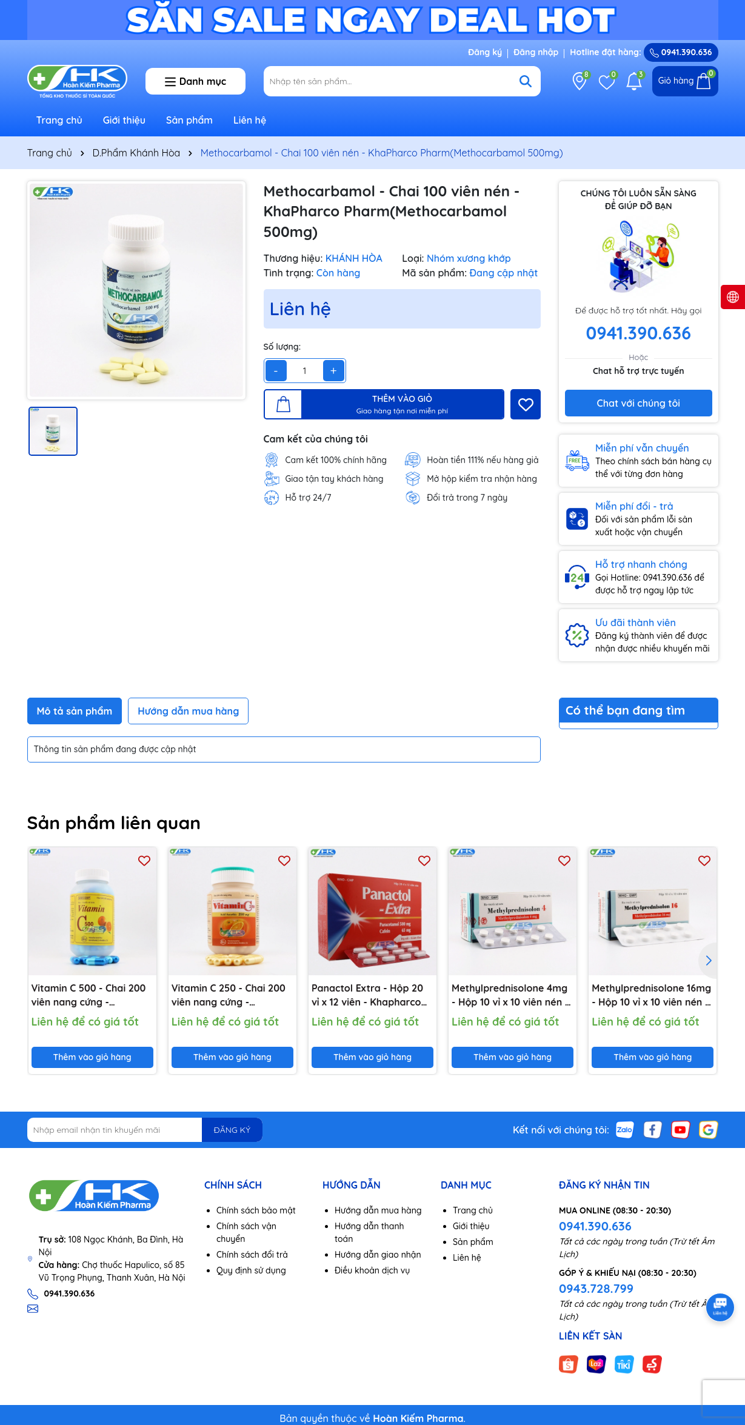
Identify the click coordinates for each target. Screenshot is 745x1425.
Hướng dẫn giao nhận (378, 1254)
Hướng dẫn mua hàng (378, 1210)
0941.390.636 (595, 1225)
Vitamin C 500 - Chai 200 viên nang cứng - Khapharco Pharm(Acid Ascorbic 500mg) (89, 995)
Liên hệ (249, 120)
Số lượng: (282, 346)
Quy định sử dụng (251, 1270)
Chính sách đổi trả (252, 1254)
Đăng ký (485, 52)
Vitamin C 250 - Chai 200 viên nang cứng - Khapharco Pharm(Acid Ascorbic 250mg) (229, 995)
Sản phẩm (189, 120)
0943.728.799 (596, 1288)
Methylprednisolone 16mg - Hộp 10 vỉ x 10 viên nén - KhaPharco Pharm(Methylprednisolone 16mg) (652, 995)
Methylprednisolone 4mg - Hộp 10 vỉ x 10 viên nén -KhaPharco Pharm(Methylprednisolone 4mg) (512, 995)
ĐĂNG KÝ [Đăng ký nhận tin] (232, 1129)
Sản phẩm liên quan (114, 822)
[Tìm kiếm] (525, 81)
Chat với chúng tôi (638, 403)
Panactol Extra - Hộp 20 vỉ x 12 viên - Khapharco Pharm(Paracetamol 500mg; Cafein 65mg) (367, 995)
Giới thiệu (124, 120)
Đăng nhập (535, 52)
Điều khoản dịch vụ (372, 1270)
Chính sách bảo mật (256, 1210)
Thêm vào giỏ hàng (92, 1057)
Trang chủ (59, 120)
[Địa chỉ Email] (145, 1130)
